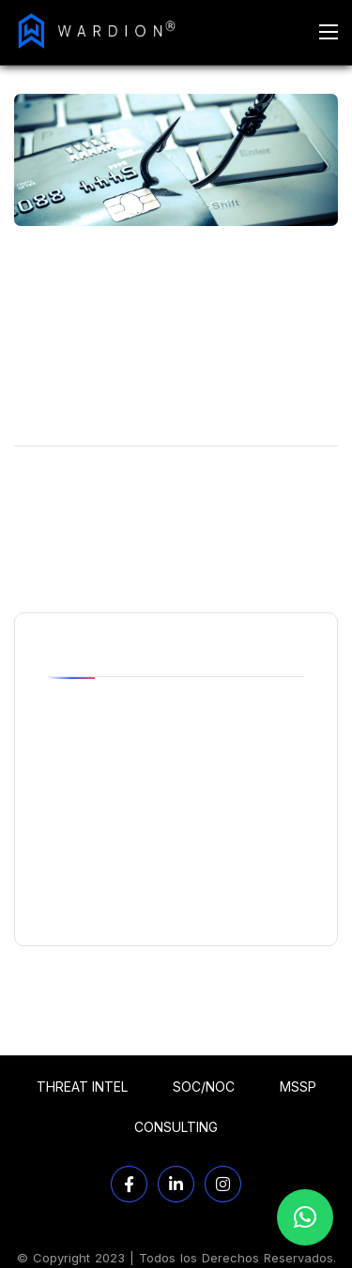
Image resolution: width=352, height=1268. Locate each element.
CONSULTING (176, 1127)
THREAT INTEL (82, 1086)
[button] (305, 1217)
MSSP (298, 1086)
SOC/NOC (204, 1086)
